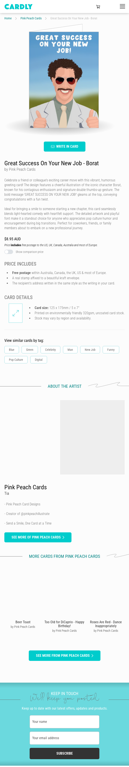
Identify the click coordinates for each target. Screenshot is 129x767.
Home (8, 18)
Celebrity (50, 350)
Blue (11, 350)
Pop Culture (16, 360)
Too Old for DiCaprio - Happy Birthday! (64, 624)
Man (70, 350)
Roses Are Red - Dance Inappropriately (106, 624)
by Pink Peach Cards (23, 626)
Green (29, 350)
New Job (90, 350)
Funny (111, 350)
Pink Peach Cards (31, 18)
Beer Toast (23, 622)
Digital (38, 360)
